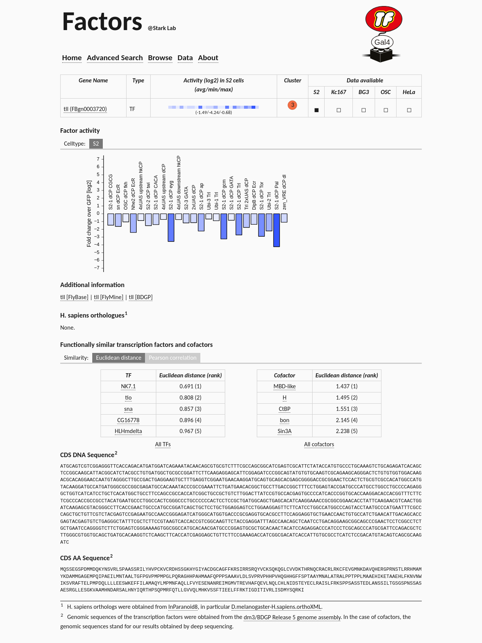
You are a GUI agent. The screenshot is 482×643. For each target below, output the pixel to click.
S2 (96, 143)
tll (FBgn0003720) (85, 108)
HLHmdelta (128, 431)
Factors (102, 20)
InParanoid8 (183, 606)
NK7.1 (128, 386)
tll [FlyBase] (74, 297)
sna (128, 408)
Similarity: (76, 357)
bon (284, 420)
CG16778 (128, 420)
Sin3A (284, 431)
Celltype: (74, 143)
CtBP (284, 408)
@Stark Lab (162, 28)
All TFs (163, 444)
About (208, 57)
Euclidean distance (119, 357)
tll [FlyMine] (109, 297)
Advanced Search (115, 57)
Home (72, 57)
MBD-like (284, 386)
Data (185, 57)
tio (128, 397)
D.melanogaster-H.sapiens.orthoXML (276, 606)
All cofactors (319, 444)
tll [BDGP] (141, 297)
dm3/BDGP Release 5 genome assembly (292, 617)
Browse (160, 57)
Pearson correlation (173, 357)
